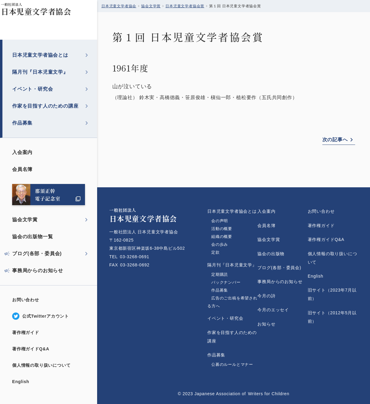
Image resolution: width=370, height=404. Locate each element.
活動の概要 (221, 228)
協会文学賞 (25, 219)
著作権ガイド (25, 332)
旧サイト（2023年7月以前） (332, 294)
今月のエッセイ (273, 309)
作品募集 (22, 122)
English (20, 381)
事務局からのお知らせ (37, 270)
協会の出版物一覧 (32, 236)
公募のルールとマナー (232, 364)
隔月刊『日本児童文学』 (40, 72)
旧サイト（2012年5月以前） (332, 317)
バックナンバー (226, 282)
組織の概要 (221, 236)
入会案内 (22, 152)
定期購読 (219, 274)
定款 (221, 252)
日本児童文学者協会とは (40, 55)
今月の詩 (266, 295)
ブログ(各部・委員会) (37, 253)
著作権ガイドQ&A (30, 348)
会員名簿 (22, 169)
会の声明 (219, 221)
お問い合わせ (25, 299)
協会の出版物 (270, 253)
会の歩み (219, 244)
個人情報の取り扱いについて (41, 365)
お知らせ (266, 324)
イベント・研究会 (32, 89)
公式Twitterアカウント (45, 316)
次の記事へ (335, 139)
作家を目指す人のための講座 (45, 106)
